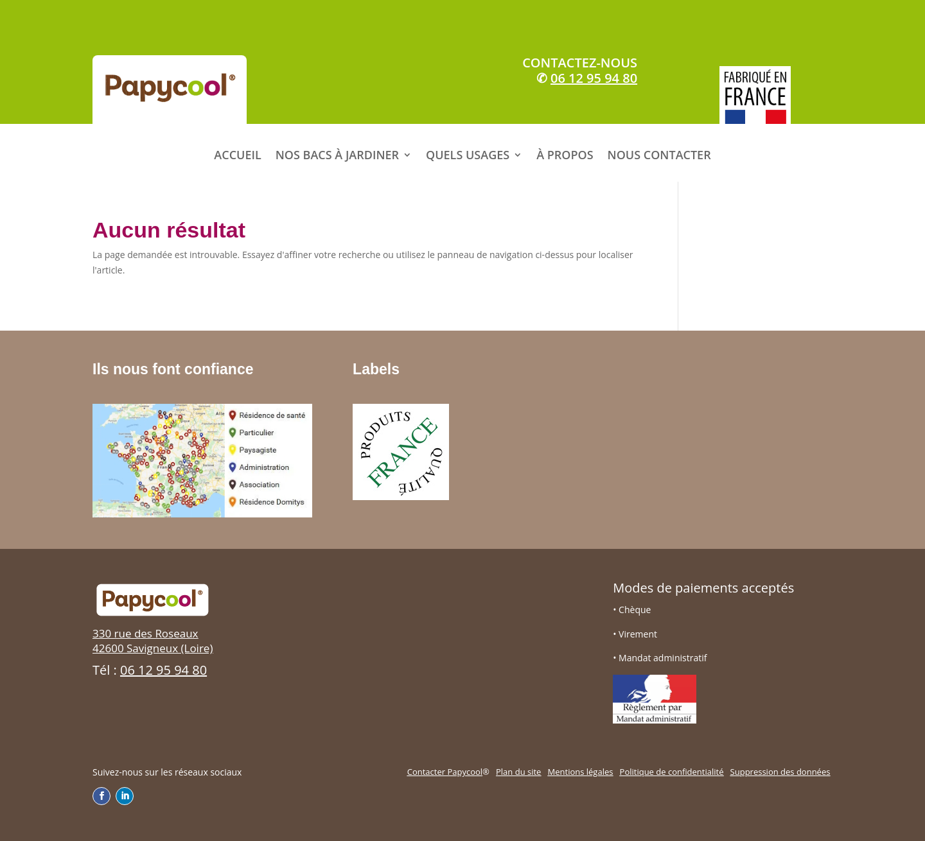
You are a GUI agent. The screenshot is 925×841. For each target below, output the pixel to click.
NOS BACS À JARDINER (337, 155)
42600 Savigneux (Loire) (152, 648)
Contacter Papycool (444, 771)
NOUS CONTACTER (659, 155)
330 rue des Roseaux (145, 633)
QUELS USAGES (467, 155)
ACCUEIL (237, 155)
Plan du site (518, 771)
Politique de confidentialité (672, 771)
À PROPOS (564, 155)
